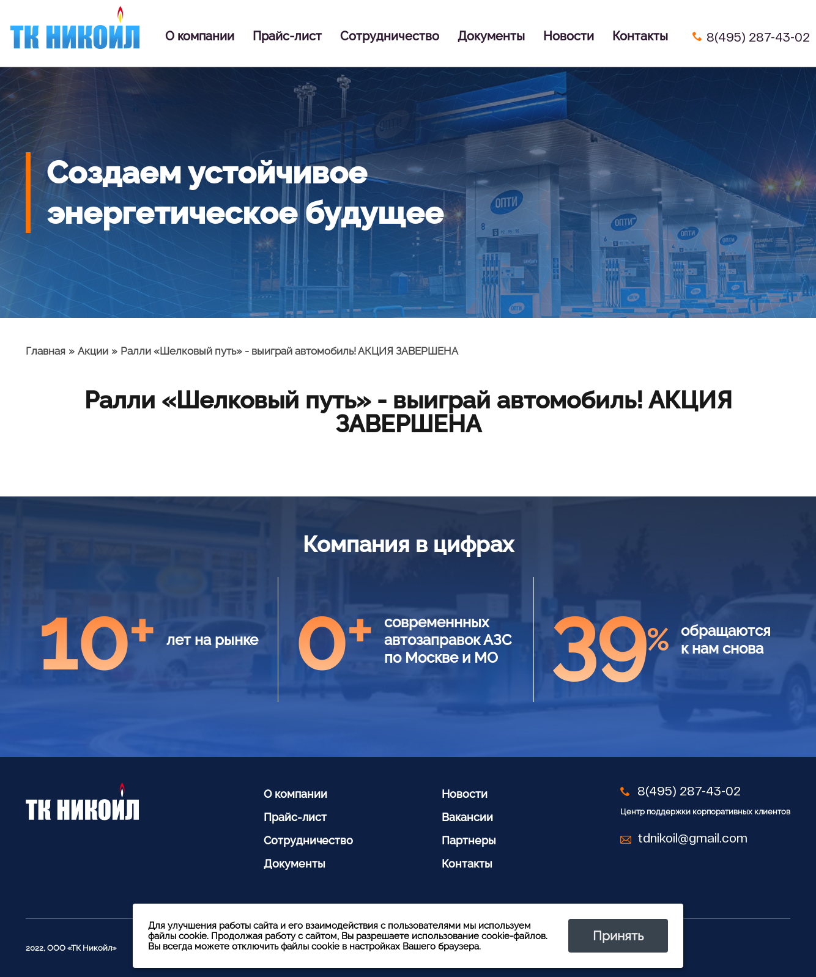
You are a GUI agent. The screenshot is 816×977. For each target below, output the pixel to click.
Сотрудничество (389, 36)
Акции (93, 351)
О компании (199, 36)
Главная (45, 351)
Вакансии (467, 817)
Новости (568, 36)
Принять (618, 935)
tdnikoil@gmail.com (692, 837)
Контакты (640, 36)
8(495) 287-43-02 (758, 36)
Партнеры (469, 840)
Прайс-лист (287, 36)
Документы (491, 36)
